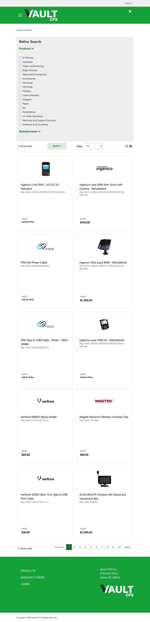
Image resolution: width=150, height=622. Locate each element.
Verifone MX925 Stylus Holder (39, 416)
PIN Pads (27, 86)
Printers (27, 91)
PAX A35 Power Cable (34, 262)
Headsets (28, 61)
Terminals (28, 82)
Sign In (128, 3)
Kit (24, 107)
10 (119, 547)
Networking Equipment (35, 74)
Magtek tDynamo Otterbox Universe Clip (104, 416)
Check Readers (31, 95)
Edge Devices (30, 70)
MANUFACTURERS (32, 577)
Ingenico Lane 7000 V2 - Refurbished (102, 340)
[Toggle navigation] (20, 15)
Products (27, 30)
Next (127, 547)
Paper (26, 103)
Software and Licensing (35, 124)
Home (19, 30)
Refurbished (29, 112)
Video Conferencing (33, 66)
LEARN (25, 584)
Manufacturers (28, 131)
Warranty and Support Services (39, 120)
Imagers (27, 99)
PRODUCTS (28, 570)
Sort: (56, 146)
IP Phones (28, 57)
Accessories (29, 78)
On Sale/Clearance (33, 116)
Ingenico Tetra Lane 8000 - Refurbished (103, 262)
